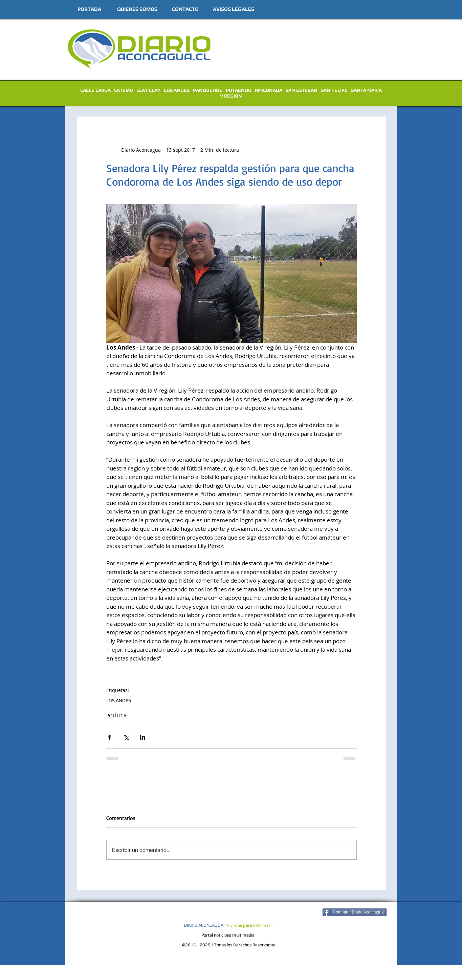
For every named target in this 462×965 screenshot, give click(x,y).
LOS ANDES (177, 90)
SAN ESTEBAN (301, 90)
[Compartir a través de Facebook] (109, 737)
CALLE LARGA (95, 90)
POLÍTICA (116, 715)
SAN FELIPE (334, 90)
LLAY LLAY (148, 90)
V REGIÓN (231, 96)
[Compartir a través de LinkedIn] (142, 737)
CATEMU (123, 90)
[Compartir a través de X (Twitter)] (126, 737)
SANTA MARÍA (366, 90)
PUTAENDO (238, 90)
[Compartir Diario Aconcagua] (355, 912)
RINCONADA (268, 90)
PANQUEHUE (207, 90)
